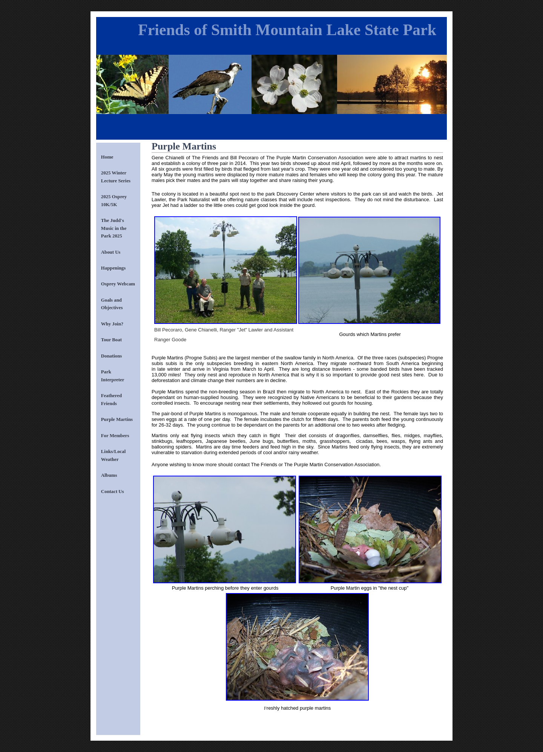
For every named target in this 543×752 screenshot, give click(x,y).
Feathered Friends (111, 399)
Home (107, 157)
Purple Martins (117, 419)
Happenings (113, 268)
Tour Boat (111, 339)
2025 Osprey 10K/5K (114, 200)
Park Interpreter (112, 375)
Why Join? (112, 324)
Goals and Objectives (112, 303)
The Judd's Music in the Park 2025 (114, 228)
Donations (111, 356)
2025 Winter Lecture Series (115, 176)
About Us (111, 252)
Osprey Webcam (118, 284)
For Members (115, 435)
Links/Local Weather (113, 455)
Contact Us (112, 491)
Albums (109, 475)
